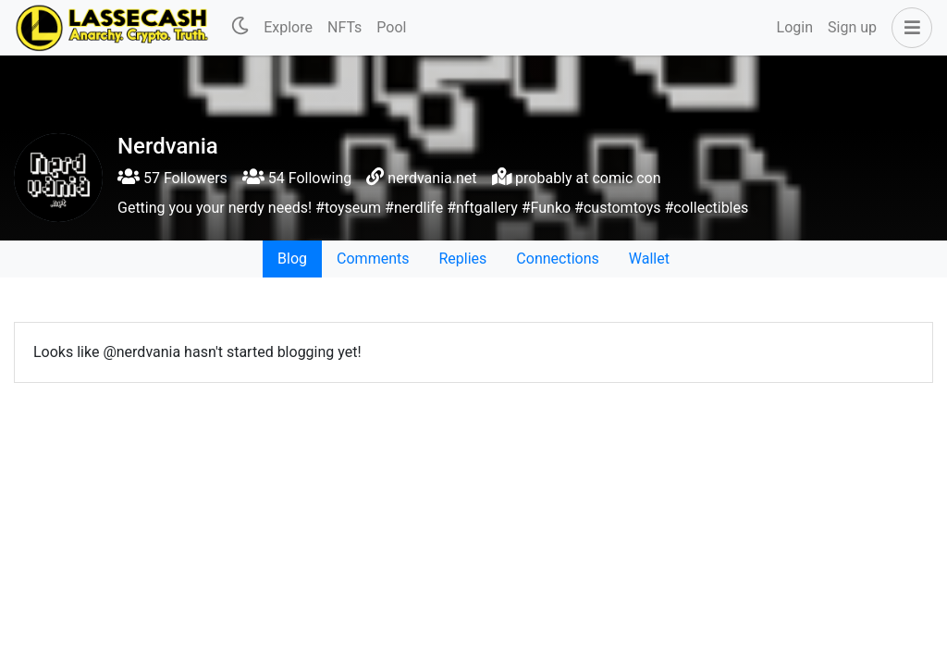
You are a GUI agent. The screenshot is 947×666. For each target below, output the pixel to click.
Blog (292, 258)
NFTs (344, 27)
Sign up (852, 27)
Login (795, 27)
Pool (391, 27)
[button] (908, 27)
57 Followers (172, 178)
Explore (288, 27)
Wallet (649, 258)
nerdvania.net (431, 178)
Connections (557, 258)
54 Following (296, 178)
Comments (373, 258)
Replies (462, 258)
